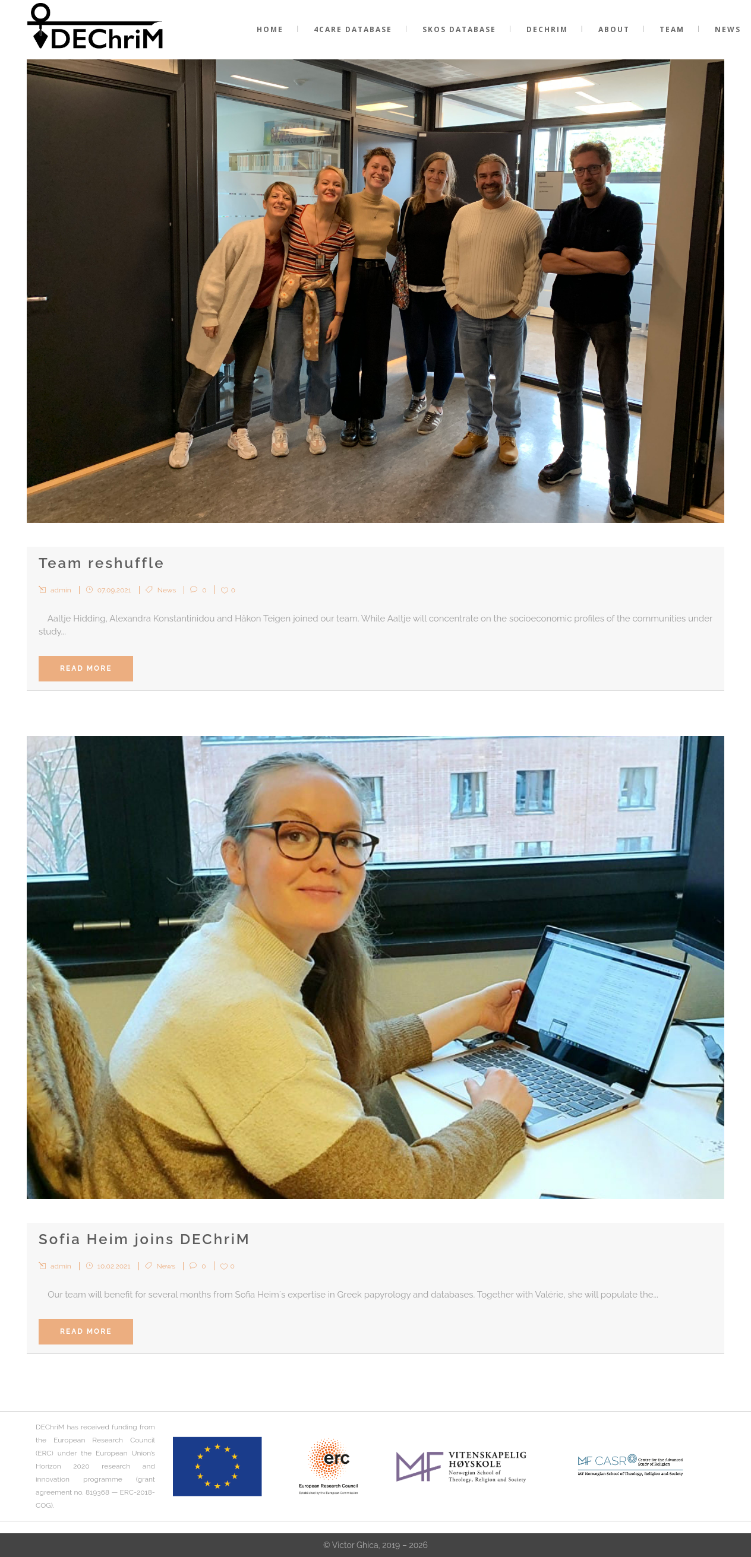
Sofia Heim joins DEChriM (145, 1239)
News (166, 590)
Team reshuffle (102, 563)
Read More (86, 668)
